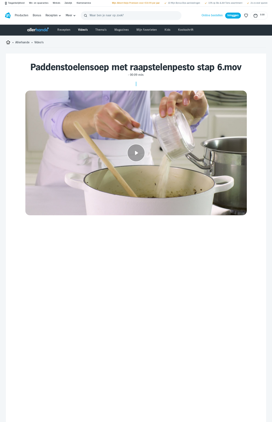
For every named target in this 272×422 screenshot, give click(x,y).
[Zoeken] (85, 15)
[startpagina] (8, 43)
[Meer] (71, 15)
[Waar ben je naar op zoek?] (131, 15)
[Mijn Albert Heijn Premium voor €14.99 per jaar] (136, 3)
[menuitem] (63, 30)
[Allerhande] (38, 30)
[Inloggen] (233, 16)
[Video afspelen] (136, 153)
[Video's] (39, 42)
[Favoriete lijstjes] (246, 15)
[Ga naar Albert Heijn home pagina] (7, 15)
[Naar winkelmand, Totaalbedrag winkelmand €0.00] (259, 15)
